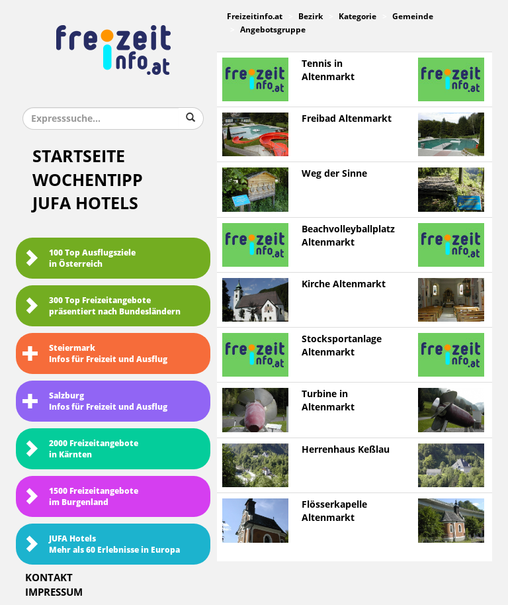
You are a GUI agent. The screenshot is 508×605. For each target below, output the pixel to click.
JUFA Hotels (85, 203)
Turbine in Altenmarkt (328, 401)
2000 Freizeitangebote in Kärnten (80, 449)
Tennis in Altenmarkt (328, 70)
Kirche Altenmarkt (344, 284)
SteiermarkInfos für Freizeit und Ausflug (94, 354)
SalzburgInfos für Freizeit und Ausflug (94, 401)
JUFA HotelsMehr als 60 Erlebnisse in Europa (101, 544)
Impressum (54, 592)
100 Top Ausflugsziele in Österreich (79, 258)
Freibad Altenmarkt (347, 118)
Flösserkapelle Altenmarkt (334, 511)
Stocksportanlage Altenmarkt (342, 346)
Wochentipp (87, 180)
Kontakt (49, 578)
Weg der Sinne (334, 173)
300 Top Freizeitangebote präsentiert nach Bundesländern (101, 306)
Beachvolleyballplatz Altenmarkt (348, 236)
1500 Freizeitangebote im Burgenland (80, 497)
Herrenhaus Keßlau (346, 449)
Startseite (78, 156)
